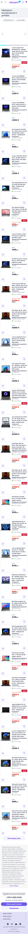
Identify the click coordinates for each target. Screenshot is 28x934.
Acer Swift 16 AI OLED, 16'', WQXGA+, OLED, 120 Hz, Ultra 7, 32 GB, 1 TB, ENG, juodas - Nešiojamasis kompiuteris (19, 367)
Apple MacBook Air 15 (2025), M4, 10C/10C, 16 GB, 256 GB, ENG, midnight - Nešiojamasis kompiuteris (19, 525)
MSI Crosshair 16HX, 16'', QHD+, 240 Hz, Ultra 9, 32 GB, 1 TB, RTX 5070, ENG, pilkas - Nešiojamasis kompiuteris (19, 287)
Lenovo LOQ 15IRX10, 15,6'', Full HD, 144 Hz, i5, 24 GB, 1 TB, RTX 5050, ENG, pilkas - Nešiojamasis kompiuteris (19, 79)
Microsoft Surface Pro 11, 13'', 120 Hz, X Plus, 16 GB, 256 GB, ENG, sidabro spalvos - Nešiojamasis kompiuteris (19, 787)
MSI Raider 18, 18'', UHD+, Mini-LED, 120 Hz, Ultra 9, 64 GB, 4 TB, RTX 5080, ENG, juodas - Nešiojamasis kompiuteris (19, 473)
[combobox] (6, 2)
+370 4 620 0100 (14, 897)
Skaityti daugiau (14, 886)
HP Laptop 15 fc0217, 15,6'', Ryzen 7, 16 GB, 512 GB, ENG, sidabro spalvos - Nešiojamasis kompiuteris (19, 211)
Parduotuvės (14, 908)
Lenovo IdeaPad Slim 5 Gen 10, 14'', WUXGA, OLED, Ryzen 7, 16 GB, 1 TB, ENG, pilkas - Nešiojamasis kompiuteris (19, 551)
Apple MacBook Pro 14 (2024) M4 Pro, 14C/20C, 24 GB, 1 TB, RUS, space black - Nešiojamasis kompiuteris (19, 708)
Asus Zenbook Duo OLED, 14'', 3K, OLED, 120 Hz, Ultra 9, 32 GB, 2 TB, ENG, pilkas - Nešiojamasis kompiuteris (19, 420)
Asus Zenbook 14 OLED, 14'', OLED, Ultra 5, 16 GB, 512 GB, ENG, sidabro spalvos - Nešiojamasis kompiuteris (19, 133)
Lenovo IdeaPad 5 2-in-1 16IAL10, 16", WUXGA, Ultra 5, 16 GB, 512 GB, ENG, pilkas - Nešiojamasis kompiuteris (19, 340)
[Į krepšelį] (24, 71)
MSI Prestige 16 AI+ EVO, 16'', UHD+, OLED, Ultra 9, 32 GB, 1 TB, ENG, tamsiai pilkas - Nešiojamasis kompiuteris (19, 629)
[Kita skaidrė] (25, 34)
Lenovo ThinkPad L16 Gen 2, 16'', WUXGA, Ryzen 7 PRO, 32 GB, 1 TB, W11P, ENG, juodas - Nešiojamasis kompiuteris (19, 159)
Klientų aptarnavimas (14, 904)
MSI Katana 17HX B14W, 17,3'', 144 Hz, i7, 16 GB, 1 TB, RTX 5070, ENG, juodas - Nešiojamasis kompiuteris (19, 681)
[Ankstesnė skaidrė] (2, 34)
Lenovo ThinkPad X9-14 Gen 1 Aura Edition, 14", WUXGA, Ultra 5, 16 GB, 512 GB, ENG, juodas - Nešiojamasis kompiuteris (19, 734)
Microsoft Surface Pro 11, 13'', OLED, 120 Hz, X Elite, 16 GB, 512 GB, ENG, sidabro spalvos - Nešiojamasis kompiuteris (19, 761)
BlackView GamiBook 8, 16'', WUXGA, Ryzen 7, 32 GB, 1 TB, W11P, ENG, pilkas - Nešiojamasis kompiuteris (19, 578)
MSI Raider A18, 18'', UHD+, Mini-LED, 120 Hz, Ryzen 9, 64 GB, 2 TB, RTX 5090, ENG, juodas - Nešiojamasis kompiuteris (19, 447)
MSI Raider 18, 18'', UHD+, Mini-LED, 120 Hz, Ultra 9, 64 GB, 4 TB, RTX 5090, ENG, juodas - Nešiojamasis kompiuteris (19, 314)
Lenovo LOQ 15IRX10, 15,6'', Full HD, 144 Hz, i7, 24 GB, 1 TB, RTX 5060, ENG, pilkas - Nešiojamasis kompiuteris (19, 106)
